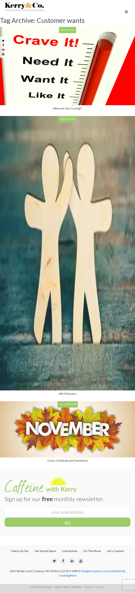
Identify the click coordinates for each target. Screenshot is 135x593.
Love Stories (69, 551)
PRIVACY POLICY (94, 587)
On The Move (92, 551)
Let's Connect (115, 551)
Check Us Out (20, 551)
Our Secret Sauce (45, 551)
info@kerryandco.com (95, 571)
